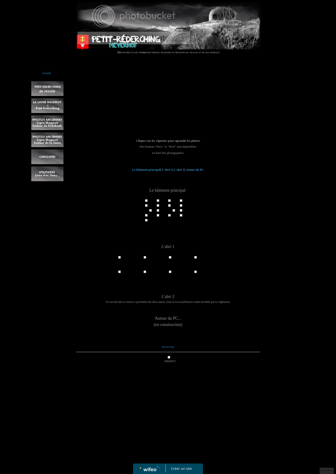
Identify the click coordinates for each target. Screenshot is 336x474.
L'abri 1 (167, 169)
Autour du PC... (168, 318)
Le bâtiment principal (146, 169)
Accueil (46, 73)
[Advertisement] (168, 103)
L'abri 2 (179, 169)
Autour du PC (195, 169)
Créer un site (181, 468)
